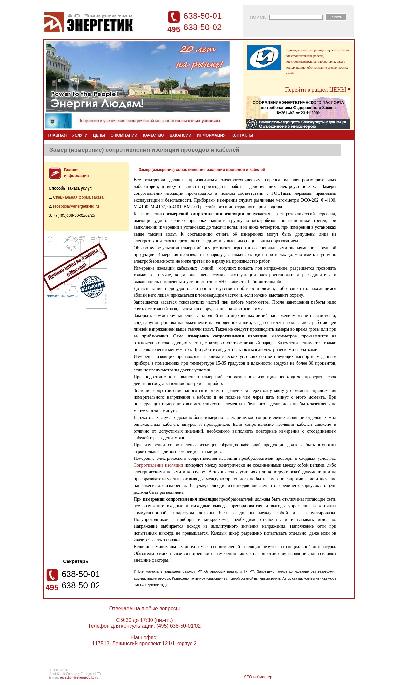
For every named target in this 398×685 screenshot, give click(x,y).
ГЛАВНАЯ (57, 135)
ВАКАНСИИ (180, 135)
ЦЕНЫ (99, 135)
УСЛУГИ (80, 135)
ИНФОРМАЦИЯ (211, 135)
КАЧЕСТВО (153, 135)
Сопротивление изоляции (158, 465)
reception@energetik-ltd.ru (76, 206)
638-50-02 (202, 27)
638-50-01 (202, 16)
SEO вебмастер (258, 677)
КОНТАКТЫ (242, 135)
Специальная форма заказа (78, 197)
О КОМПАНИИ (124, 135)
